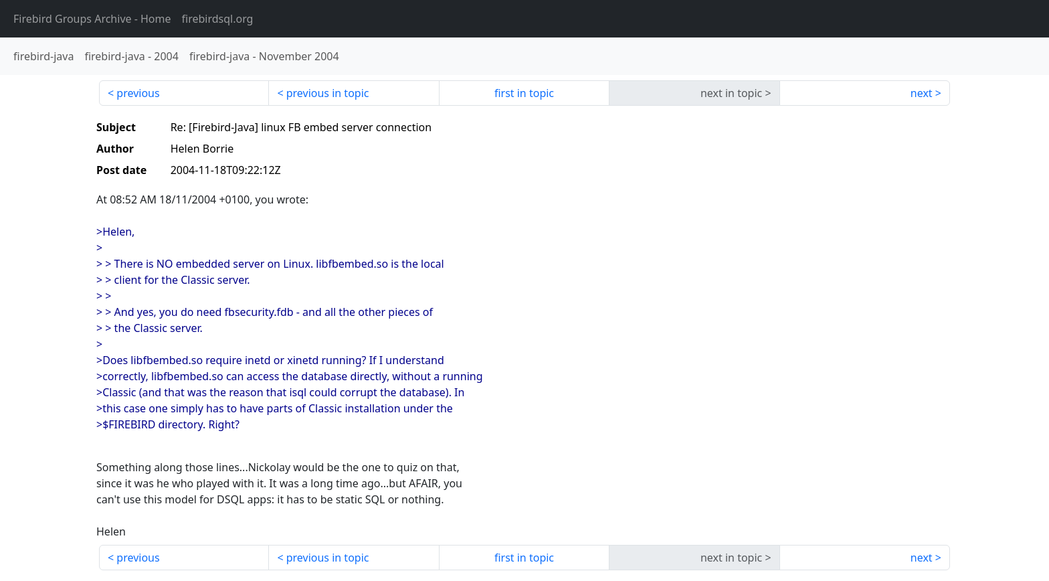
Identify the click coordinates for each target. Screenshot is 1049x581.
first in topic (524, 93)
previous (137, 93)
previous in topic (327, 93)
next (922, 93)
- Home (92, 18)
